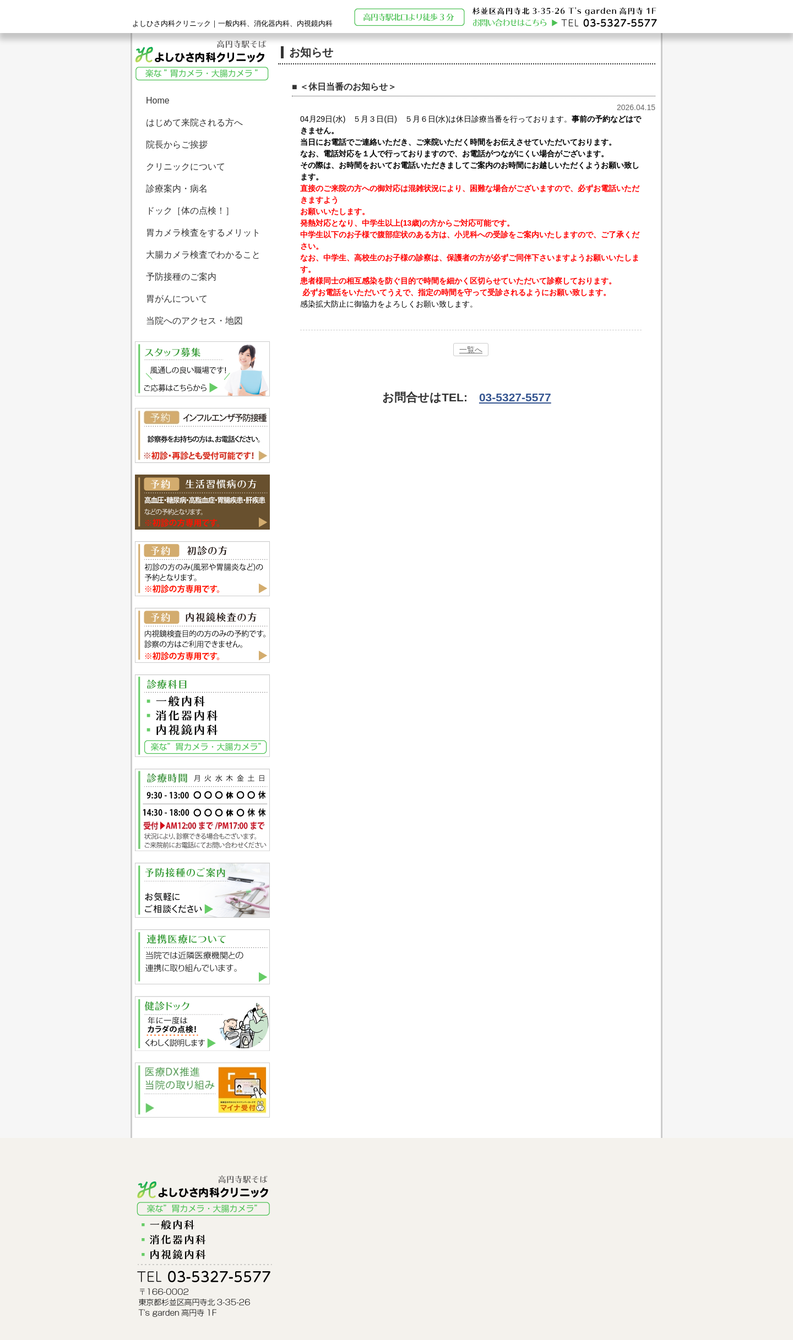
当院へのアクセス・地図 (194, 320)
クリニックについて (185, 166)
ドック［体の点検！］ (190, 210)
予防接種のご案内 (181, 276)
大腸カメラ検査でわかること (203, 254)
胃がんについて (177, 298)
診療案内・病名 (177, 188)
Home (158, 100)
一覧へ (470, 349)
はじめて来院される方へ (194, 122)
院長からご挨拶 (177, 144)
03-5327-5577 (515, 397)
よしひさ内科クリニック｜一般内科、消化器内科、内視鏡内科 (232, 23)
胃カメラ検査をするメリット (203, 232)
